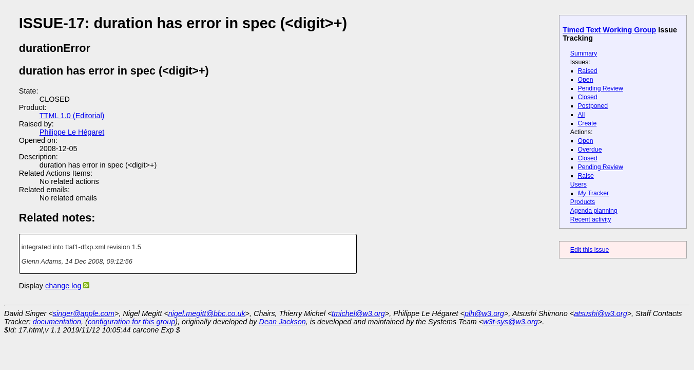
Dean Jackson (282, 322)
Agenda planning (594, 210)
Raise (586, 175)
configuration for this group (131, 322)
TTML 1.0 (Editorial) (72, 116)
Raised (587, 71)
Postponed (593, 105)
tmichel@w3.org (358, 313)
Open (585, 79)
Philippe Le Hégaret (72, 132)
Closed (587, 97)
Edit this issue (589, 249)
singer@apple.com (83, 313)
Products (582, 202)
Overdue (590, 149)
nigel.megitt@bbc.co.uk (206, 313)
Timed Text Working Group (609, 30)
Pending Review (600, 88)
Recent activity (590, 219)
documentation (57, 322)
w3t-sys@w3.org (510, 322)
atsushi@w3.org (600, 313)
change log (63, 286)
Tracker (593, 193)
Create (587, 123)
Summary (583, 53)
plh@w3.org (484, 313)
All (581, 114)
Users (578, 184)
